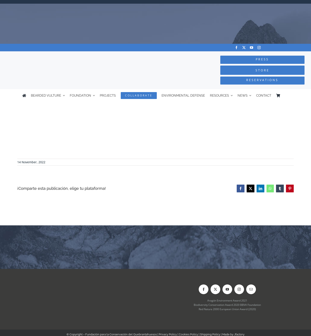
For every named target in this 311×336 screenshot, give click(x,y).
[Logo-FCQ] (58, 55)
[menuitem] (287, 95)
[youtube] (251, 47)
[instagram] (259, 47)
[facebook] (236, 47)
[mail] (251, 289)
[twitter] (244, 47)
